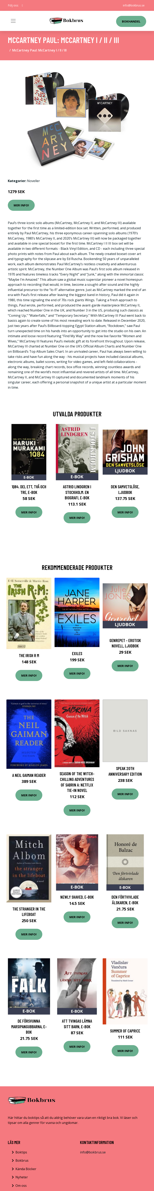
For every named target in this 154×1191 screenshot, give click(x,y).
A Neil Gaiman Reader (29, 775)
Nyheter (21, 1177)
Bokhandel (131, 21)
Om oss (21, 1185)
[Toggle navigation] (13, 21)
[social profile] (22, 5)
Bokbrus (21, 1160)
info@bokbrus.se (134, 5)
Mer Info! (21, 205)
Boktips (21, 1152)
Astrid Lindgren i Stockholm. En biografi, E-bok (77, 492)
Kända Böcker (25, 1169)
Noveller (33, 181)
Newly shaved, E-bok (77, 896)
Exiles (77, 653)
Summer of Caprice (125, 1030)
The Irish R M (29, 655)
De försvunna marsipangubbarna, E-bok (29, 1026)
